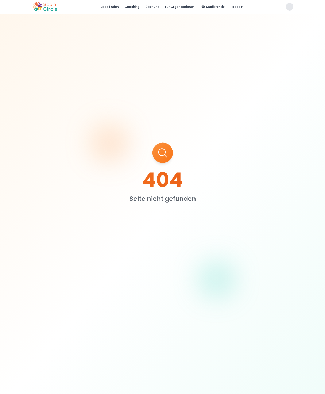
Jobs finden (110, 7)
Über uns (152, 7)
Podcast (237, 7)
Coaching (132, 7)
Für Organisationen (180, 7)
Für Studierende (213, 7)
